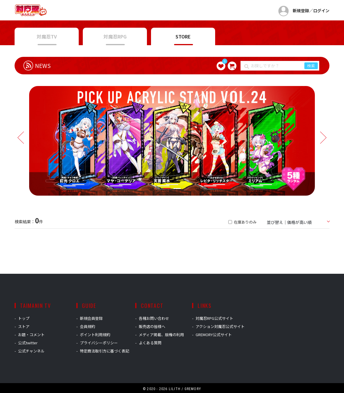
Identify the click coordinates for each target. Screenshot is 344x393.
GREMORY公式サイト (214, 334)
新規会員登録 (91, 318)
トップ (23, 318)
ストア (23, 326)
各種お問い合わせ (154, 318)
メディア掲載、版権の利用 (161, 334)
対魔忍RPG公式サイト (214, 318)
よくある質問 (150, 342)
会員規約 (87, 326)
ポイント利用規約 (95, 334)
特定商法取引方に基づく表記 (104, 351)
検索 (311, 66)
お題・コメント (31, 334)
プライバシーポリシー (99, 342)
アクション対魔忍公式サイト (220, 326)
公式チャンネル (31, 351)
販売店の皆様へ (152, 326)
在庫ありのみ (242, 222)
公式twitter (28, 342)
